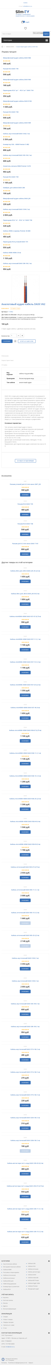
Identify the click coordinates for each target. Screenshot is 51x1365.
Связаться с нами (8, 1325)
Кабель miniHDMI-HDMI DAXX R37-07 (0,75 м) (25, 616)
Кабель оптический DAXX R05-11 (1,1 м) (25, 890)
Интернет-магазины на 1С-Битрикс (9, 1359)
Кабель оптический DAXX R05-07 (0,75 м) (25, 867)
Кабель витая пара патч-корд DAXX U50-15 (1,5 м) (25, 1232)
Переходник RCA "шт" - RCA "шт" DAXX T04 (18, 90)
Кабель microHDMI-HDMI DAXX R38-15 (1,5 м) (25, 776)
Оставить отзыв (15, 308)
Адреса (5, 1306)
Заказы (5, 1303)
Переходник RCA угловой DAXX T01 (15, 242)
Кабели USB (31, 1263)
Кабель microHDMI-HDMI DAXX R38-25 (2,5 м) (25, 799)
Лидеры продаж (8, 1322)
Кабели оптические (9, 1275)
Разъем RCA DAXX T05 (25, 504)
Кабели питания (33, 1269)
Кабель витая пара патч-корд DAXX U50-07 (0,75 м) (25, 1186)
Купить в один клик (26, 341)
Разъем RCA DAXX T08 (10, 112)
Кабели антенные (9, 1278)
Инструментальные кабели (12, 1267)
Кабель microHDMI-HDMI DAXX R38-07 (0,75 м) (25, 730)
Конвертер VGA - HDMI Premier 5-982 (16, 144)
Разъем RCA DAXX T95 (10, 69)
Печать (15, 341)
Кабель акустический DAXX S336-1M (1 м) (25, 1140)
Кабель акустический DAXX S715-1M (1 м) (25, 1095)
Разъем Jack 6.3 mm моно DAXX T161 (25, 543)
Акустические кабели (10, 1264)
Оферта (30, 1363)
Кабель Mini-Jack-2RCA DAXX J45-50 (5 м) (25, 594)
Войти (25, 3)
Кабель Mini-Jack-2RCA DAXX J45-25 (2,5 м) (25, 571)
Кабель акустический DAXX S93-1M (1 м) (17, 155)
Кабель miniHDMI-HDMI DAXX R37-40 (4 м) (25, 707)
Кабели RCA (7, 1289)
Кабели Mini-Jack (8, 1281)
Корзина (5, 1297)
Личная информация (9, 1309)
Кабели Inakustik (33, 1277)
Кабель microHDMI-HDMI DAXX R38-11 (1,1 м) (25, 753)
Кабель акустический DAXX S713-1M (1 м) (25, 1049)
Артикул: (4, 312)
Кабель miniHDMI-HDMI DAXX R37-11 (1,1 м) (25, 639)
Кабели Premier (33, 1286)
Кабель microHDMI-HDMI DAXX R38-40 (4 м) (25, 821)
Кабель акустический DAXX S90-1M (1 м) (17, 263)
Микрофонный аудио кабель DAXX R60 (17, 79)
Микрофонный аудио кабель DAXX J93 (16, 198)
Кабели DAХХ (32, 1275)
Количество (5, 336)
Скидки (5, 1317)
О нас (5, 1328)
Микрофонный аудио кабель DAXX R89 (17, 123)
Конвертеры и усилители (11, 1286)
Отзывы (4, 365)
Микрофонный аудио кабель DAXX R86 (17, 58)
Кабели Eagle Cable (34, 1283)
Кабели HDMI (7, 1269)
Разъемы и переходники (11, 1272)
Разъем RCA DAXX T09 (10, 177)
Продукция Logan (33, 1289)
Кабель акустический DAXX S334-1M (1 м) (25, 1118)
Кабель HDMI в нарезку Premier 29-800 (16, 231)
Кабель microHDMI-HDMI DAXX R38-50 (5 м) (25, 844)
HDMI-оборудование (9, 1284)
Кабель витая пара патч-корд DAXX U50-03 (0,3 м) (25, 1163)
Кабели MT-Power (33, 1280)
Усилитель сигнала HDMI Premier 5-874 (17, 166)
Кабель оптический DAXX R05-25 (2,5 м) (25, 935)
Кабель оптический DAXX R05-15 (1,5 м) (25, 913)
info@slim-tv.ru (27, 6)
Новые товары (8, 1319)
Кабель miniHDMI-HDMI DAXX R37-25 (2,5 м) (25, 685)
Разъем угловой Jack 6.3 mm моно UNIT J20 (25, 484)
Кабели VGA (31, 1266)
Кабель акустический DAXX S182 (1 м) (16, 134)
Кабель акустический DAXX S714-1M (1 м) (25, 1072)
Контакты (4, 1363)
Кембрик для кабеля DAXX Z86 (14, 188)
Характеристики (7, 360)
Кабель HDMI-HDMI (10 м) (12, 253)
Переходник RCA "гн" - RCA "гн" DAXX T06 (17, 220)
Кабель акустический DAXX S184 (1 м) (16, 209)
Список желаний (25, 28)
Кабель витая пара (34, 1272)
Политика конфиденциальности (17, 1363)
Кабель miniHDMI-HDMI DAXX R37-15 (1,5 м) (25, 662)
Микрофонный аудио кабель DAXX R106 (17, 101)
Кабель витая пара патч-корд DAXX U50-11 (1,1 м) (25, 1209)
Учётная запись (8, 1300)
